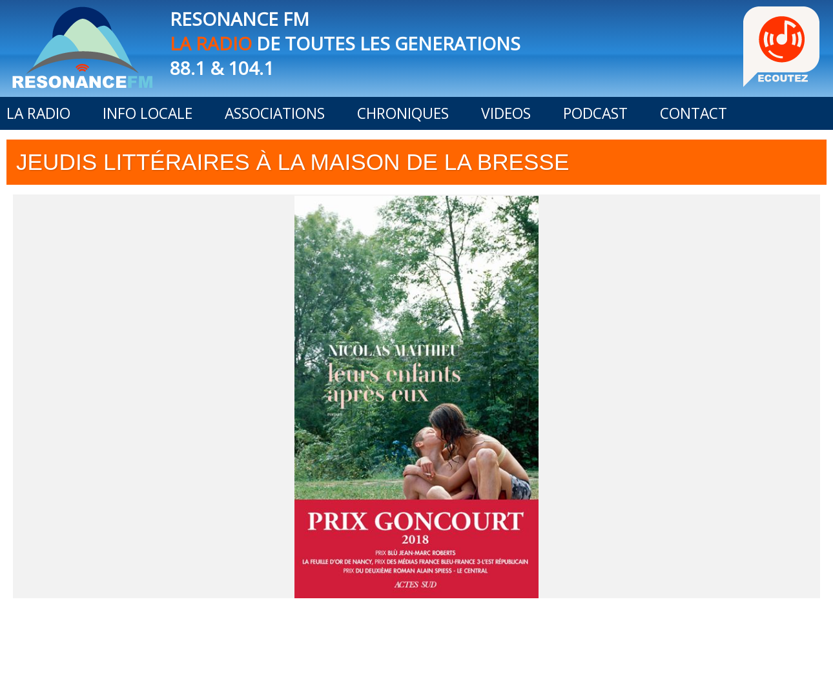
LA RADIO (38, 113)
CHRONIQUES (403, 113)
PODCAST (595, 113)
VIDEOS (506, 113)
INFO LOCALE (147, 113)
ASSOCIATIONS (275, 113)
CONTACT (693, 113)
